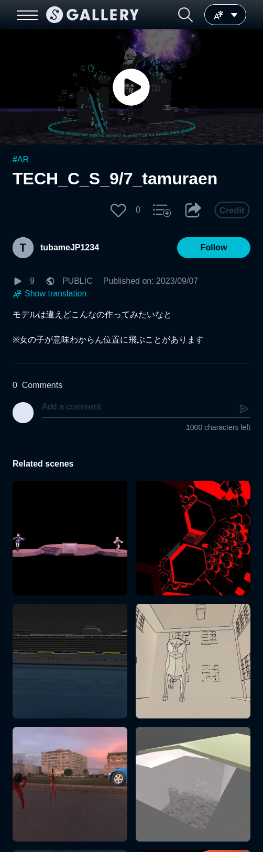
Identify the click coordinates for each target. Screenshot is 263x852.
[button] (185, 14)
